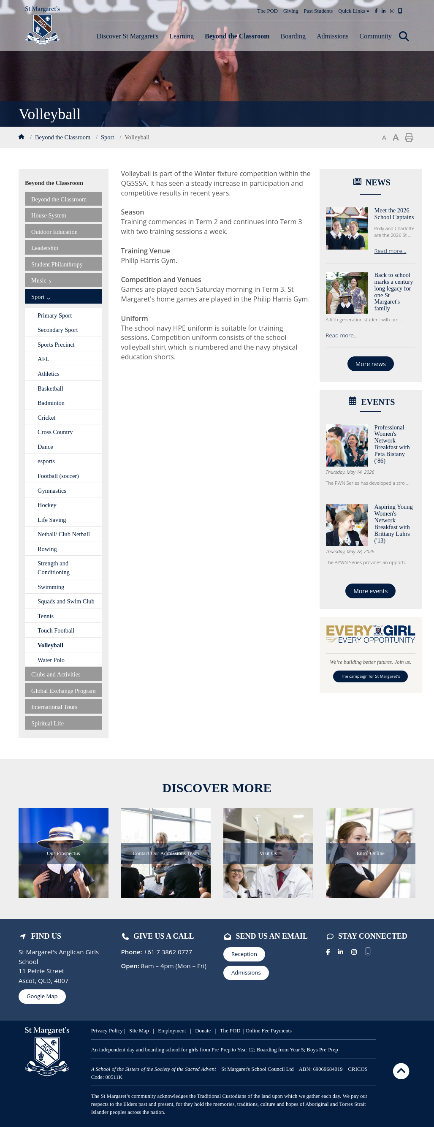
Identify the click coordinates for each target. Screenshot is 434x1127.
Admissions (246, 972)
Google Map (42, 996)
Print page (409, 137)
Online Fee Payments (269, 1031)
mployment (174, 1031)
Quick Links (353, 11)
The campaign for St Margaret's (370, 676)
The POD (267, 11)
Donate (204, 1031)
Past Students (318, 11)
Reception (244, 954)
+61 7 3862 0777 (167, 952)
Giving (290, 11)
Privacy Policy (107, 1031)
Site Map (139, 1031)
